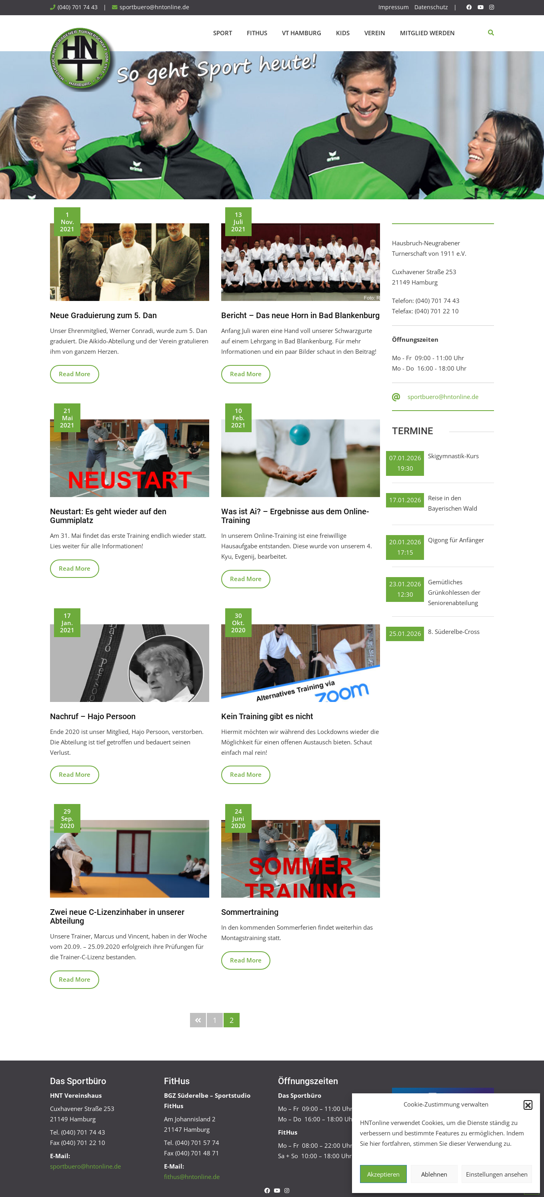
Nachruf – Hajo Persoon (93, 716)
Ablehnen (434, 1174)
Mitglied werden (427, 33)
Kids (343, 33)
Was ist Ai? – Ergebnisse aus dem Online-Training (295, 516)
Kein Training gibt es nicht (267, 716)
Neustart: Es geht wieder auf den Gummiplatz (108, 516)
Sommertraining (249, 912)
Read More (74, 374)
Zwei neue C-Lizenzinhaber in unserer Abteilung (117, 916)
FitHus (257, 33)
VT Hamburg (301, 33)
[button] (528, 1105)
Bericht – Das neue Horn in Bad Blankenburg (300, 315)
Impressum (393, 7)
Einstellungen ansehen (497, 1174)
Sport (222, 33)
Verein (374, 33)
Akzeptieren (383, 1174)
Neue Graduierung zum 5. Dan (103, 315)
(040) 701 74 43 (78, 7)
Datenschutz (431, 7)
